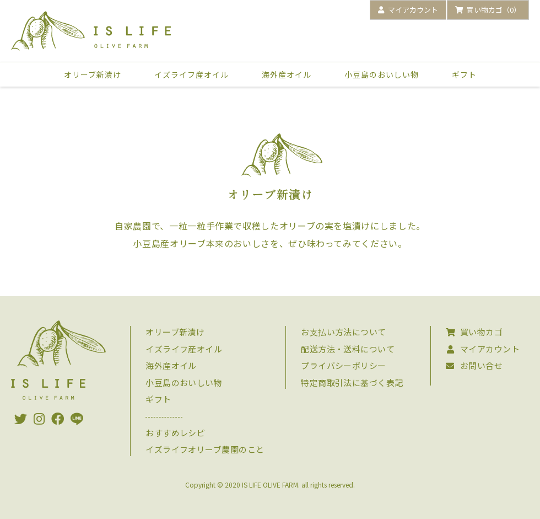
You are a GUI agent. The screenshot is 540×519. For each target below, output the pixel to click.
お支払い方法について (343, 332)
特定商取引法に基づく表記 (352, 382)
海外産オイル (286, 74)
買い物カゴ (474, 332)
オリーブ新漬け (92, 74)
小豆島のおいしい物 (381, 74)
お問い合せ (474, 365)
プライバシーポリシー (343, 365)
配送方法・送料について (348, 349)
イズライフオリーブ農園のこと (204, 449)
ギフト (464, 74)
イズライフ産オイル (191, 74)
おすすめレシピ (175, 432)
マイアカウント (483, 349)
